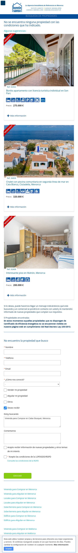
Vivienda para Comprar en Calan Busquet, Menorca (32, 421)
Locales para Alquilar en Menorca (19, 502)
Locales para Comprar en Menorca (20, 498)
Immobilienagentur (53, 10)
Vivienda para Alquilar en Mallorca (19, 533)
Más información (18, 115)
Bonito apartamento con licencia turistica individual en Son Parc (37, 91)
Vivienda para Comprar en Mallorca (20, 529)
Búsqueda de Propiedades (39, 16)
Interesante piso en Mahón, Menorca (25, 271)
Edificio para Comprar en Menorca (20, 515)
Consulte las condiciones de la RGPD (23, 460)
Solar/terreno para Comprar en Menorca (22, 507)
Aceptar (8, 549)
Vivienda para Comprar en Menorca (20, 489)
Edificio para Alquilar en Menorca (19, 520)
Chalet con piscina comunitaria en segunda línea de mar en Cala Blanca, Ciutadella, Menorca (37, 182)
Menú (3, 3)
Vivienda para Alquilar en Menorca (20, 493)
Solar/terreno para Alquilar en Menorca (22, 511)
